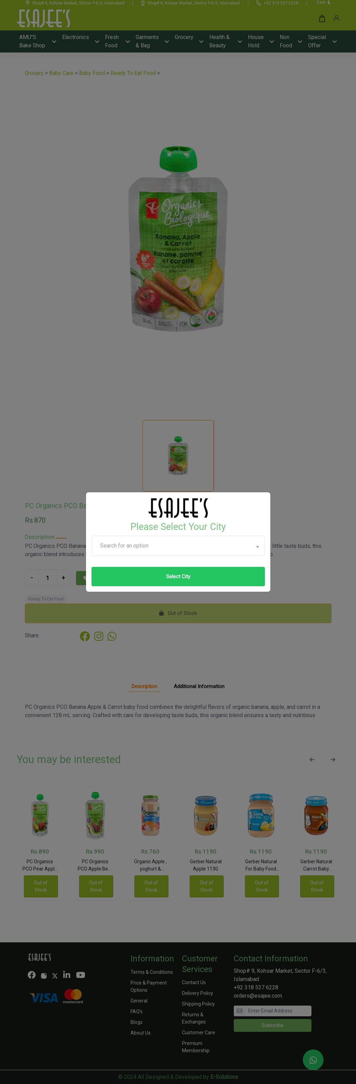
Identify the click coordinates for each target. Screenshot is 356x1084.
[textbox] (178, 546)
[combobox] (178, 546)
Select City (178, 576)
